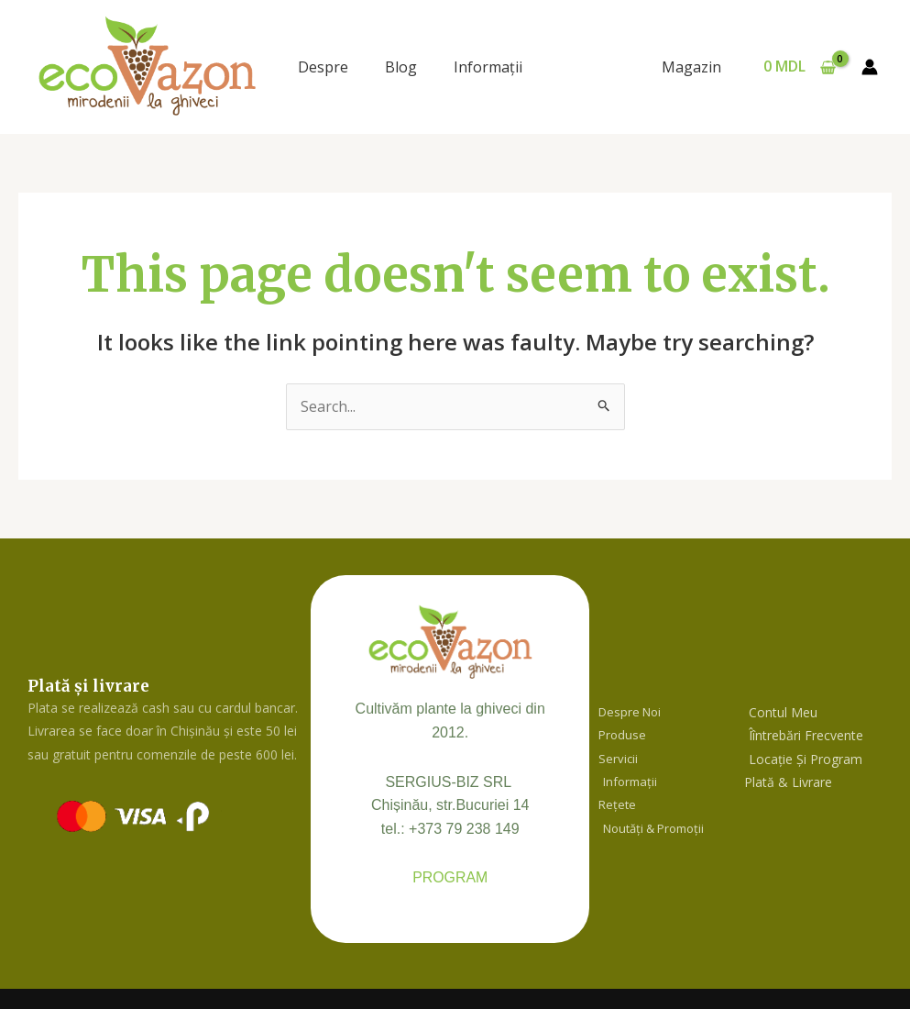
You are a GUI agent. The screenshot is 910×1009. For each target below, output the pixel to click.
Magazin (692, 67)
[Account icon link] (869, 67)
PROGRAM (450, 878)
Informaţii (488, 67)
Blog (401, 67)
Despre (323, 67)
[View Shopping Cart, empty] (799, 67)
